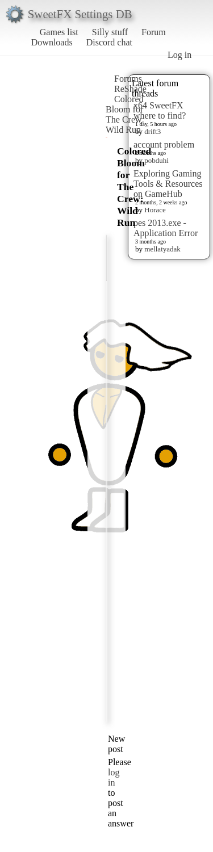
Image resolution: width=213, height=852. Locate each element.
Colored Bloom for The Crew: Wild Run (125, 114)
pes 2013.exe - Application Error (165, 228)
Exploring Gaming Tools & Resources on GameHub (168, 184)
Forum (153, 32)
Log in (179, 55)
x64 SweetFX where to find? (159, 110)
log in (113, 777)
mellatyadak (162, 249)
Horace (155, 209)
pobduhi (156, 160)
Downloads (52, 42)
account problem (163, 144)
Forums (128, 78)
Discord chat (109, 42)
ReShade (130, 89)
